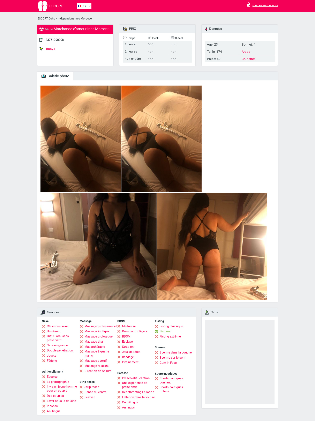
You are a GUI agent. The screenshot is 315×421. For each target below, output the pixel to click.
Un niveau (53, 331)
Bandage (128, 357)
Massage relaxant (96, 366)
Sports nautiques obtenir (171, 389)
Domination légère (134, 331)
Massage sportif (95, 361)
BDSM (126, 336)
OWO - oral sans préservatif (58, 338)
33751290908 (55, 40)
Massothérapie (94, 347)
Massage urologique (98, 336)
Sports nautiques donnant (171, 380)
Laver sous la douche (61, 401)
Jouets (51, 355)
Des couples (55, 396)
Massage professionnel (100, 326)
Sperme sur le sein (172, 357)
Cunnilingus (130, 402)
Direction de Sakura (97, 371)
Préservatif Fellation (136, 378)
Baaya (47, 49)
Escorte (52, 377)
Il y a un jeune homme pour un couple (62, 388)
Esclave (127, 341)
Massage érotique (96, 331)
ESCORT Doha (46, 18)
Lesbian (89, 397)
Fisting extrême (170, 336)
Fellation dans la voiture (138, 397)
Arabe (246, 52)
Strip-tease (91, 387)
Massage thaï (93, 341)
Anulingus (53, 411)
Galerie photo (55, 76)
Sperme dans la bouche (176, 352)
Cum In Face (168, 363)
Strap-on (128, 347)
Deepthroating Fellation (138, 392)
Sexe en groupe (57, 345)
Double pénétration (60, 350)
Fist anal (165, 331)
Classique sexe (57, 326)
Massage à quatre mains (96, 353)
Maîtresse (129, 326)
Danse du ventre (95, 392)
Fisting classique (171, 326)
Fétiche (52, 361)
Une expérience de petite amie (134, 385)
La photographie (58, 382)
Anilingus (128, 407)
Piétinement (130, 362)
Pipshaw (52, 406)
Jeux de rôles (131, 352)
